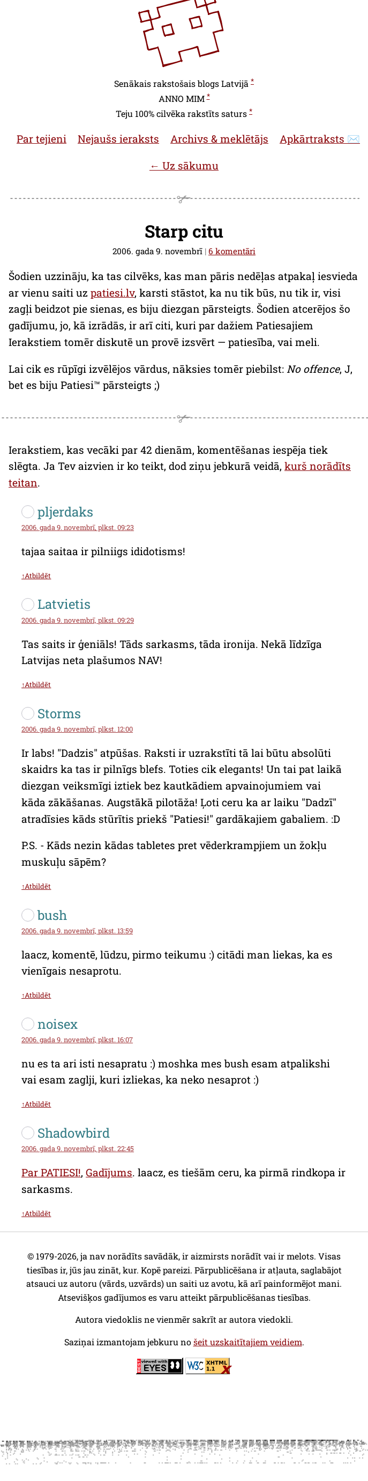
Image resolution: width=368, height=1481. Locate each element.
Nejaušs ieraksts (118, 138)
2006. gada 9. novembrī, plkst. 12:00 (77, 729)
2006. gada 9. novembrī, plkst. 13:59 (77, 930)
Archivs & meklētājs (219, 138)
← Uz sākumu (184, 165)
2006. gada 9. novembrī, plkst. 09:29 (77, 620)
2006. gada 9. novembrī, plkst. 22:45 (77, 1148)
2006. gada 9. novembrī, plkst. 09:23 (77, 527)
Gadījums (109, 1172)
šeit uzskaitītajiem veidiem (247, 1341)
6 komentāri (232, 251)
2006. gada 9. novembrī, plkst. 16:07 (77, 1039)
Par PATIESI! (51, 1172)
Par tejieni (41, 138)
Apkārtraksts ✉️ (320, 138)
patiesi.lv (112, 292)
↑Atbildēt (36, 575)
